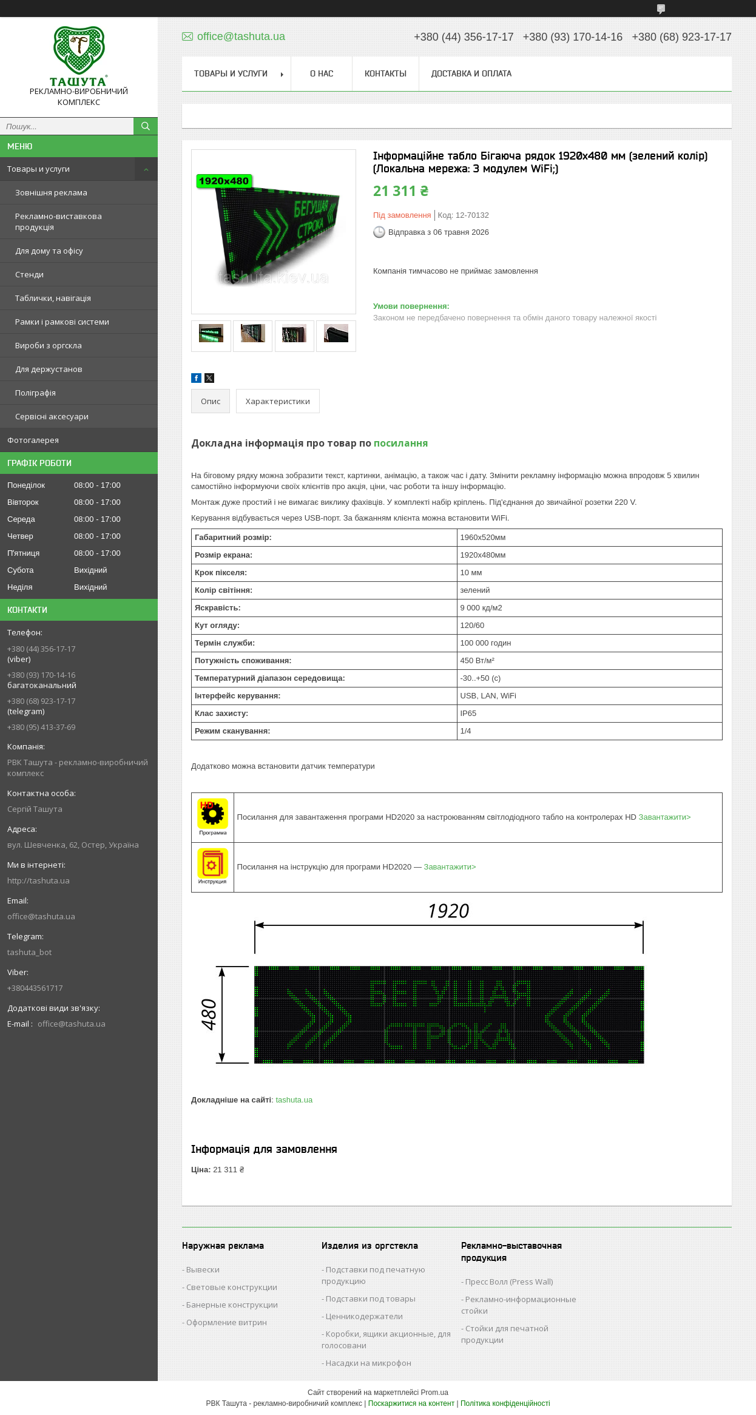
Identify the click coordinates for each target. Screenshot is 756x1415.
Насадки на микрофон (368, 1362)
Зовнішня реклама (51, 192)
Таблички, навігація (53, 297)
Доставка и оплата (471, 73)
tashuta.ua (293, 1099)
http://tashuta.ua (38, 880)
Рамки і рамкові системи (62, 321)
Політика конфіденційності (505, 1403)
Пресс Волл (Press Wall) (509, 1281)
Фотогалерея (33, 439)
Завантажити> (665, 817)
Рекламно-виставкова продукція (58, 221)
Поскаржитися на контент (411, 1403)
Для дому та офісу (49, 250)
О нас (321, 73)
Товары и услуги (38, 168)
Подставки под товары (371, 1298)
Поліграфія (35, 392)
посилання (401, 443)
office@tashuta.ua (41, 916)
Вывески (203, 1269)
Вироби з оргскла (48, 345)
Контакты (386, 73)
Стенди (29, 274)
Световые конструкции (231, 1287)
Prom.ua (434, 1392)
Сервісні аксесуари (52, 416)
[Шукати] (145, 126)
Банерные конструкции (232, 1304)
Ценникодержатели (364, 1316)
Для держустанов (49, 368)
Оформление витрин (226, 1322)
